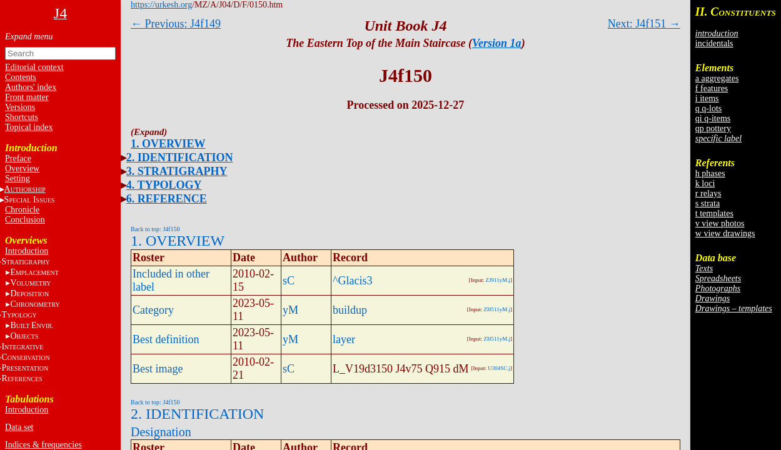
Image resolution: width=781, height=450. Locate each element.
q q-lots (708, 108)
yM (290, 310)
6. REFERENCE (166, 198)
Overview (22, 168)
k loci (705, 183)
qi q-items (712, 118)
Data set (19, 427)
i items (707, 98)
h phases (710, 173)
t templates (714, 213)
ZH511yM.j (497, 309)
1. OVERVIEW (168, 144)
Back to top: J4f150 (155, 229)
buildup (350, 310)
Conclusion (25, 219)
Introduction (26, 251)
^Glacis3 (352, 280)
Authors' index (30, 87)
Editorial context (34, 67)
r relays (708, 193)
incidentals (714, 43)
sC (289, 280)
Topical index (29, 127)
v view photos (720, 223)
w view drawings (725, 233)
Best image (158, 368)
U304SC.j (499, 368)
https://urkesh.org (161, 4)
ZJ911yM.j (498, 280)
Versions (20, 107)
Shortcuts (21, 117)
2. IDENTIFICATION (179, 157)
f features (711, 88)
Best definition (166, 339)
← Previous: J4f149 (176, 24)
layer (344, 339)
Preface (18, 158)
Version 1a (497, 43)
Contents (20, 77)
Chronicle (22, 209)
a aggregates (717, 78)
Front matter (27, 97)
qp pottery (713, 128)
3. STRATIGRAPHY (177, 171)
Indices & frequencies (43, 444)
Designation (161, 432)
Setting (17, 178)
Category (153, 310)
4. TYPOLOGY (164, 185)
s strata (707, 203)
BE (31, 325)
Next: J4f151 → (644, 24)
